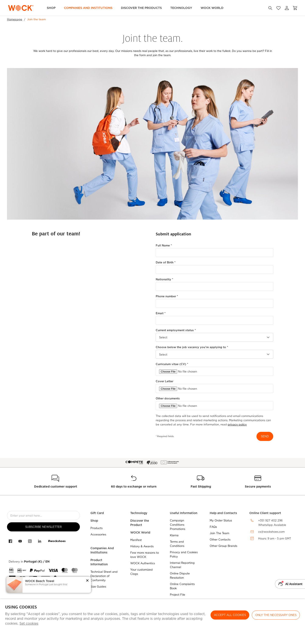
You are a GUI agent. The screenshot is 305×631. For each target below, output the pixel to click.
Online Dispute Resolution (180, 575)
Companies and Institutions (88, 8)
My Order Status (221, 520)
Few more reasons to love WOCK (144, 555)
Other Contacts (220, 539)
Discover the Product (139, 523)
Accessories (98, 534)
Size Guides (98, 586)
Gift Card (97, 513)
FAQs (213, 526)
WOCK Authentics (142, 563)
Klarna (174, 535)
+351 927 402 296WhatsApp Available (272, 523)
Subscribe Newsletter (43, 526)
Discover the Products (141, 8)
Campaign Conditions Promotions (177, 525)
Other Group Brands (223, 546)
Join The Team (219, 533)
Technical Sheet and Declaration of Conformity (104, 576)
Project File (177, 594)
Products (96, 528)
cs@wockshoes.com (271, 531)
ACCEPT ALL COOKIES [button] (230, 615)
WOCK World (212, 8)
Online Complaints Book (182, 586)
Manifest (136, 540)
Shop (51, 8)
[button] (87, 580)
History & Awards (142, 546)
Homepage (14, 19)
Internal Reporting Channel (182, 565)
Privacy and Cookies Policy (184, 554)
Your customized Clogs (141, 571)
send (265, 436)
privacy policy (237, 424)
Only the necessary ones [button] (276, 615)
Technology (181, 8)
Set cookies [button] (28, 623)
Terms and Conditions (177, 544)
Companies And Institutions (102, 550)
